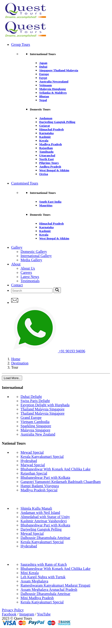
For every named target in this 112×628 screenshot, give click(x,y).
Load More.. (12, 378)
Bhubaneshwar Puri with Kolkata (45, 477)
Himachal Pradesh (51, 129)
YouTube (44, 614)
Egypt (43, 77)
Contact (17, 285)
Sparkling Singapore (36, 426)
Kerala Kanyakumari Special (42, 457)
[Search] (31, 290)
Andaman (45, 118)
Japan (43, 63)
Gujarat (44, 125)
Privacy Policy (13, 610)
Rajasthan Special (34, 473)
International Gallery (36, 256)
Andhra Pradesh (50, 166)
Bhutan (44, 96)
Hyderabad (29, 461)
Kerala (43, 140)
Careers (26, 272)
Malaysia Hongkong (52, 89)
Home (15, 359)
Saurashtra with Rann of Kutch (44, 564)
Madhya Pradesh (50, 144)
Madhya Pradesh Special (39, 490)
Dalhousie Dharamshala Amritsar (45, 538)
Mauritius (45, 205)
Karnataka (46, 133)
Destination (19, 363)
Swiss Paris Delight (35, 401)
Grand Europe (31, 418)
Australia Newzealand (53, 81)
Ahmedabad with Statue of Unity (45, 517)
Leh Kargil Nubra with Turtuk (43, 577)
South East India (50, 201)
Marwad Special (33, 465)
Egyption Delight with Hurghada (45, 405)
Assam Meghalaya (34, 581)
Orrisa (43, 174)
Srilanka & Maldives (53, 92)
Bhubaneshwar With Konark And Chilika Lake (56, 469)
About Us (28, 268)
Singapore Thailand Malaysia (58, 70)
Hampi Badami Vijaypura (40, 486)
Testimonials (30, 281)
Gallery (16, 247)
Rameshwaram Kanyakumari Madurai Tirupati (55, 585)
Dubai (43, 66)
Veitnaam (45, 85)
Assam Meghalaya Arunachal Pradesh (49, 590)
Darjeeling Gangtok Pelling (57, 122)
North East (46, 159)
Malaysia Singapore (35, 430)
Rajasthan (46, 148)
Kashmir (45, 137)
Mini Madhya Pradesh (37, 598)
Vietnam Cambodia (35, 422)
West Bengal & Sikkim (54, 170)
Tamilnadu (46, 151)
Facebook (9, 614)
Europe (44, 74)
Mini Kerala (30, 573)
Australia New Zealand (38, 434)
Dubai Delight (31, 397)
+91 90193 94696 (48, 351)
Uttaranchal (47, 155)
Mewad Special (32, 452)
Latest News (30, 277)
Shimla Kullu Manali (36, 508)
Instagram (26, 614)
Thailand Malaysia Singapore (42, 409)
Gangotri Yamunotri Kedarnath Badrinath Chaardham (61, 482)
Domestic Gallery (34, 252)
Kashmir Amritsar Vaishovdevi (44, 521)
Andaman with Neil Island (40, 513)
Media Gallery (31, 260)
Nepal (43, 100)
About (16, 264)
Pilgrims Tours (49, 163)
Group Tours (20, 44)
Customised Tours (24, 183)
